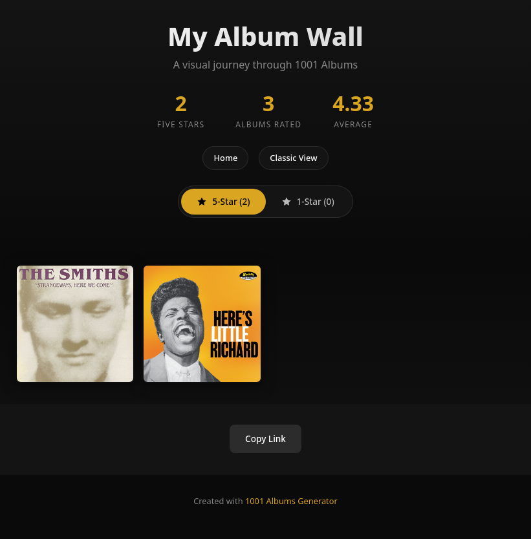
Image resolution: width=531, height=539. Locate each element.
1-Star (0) (307, 201)
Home (225, 158)
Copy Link (265, 438)
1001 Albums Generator (291, 501)
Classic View (293, 158)
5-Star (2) (223, 201)
